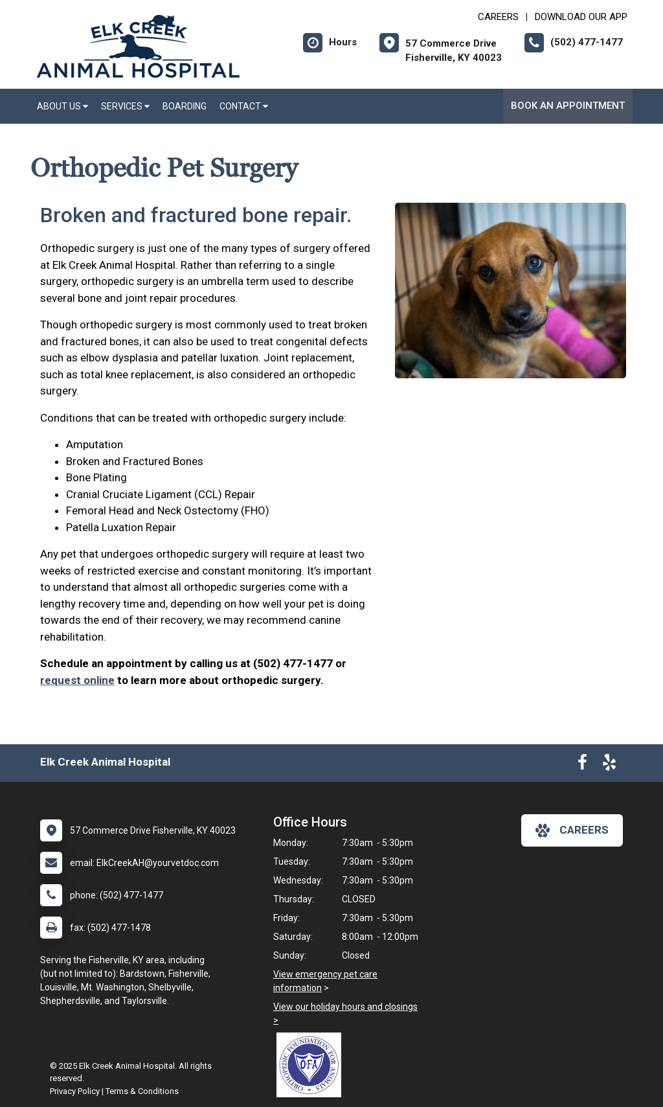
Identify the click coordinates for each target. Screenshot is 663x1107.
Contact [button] (243, 106)
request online (77, 680)
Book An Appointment (568, 105)
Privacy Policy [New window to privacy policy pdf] (75, 1091)
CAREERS (498, 17)
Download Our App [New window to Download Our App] (581, 17)
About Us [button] (62, 106)
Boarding (185, 106)
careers (572, 830)
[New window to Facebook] (582, 765)
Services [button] (125, 106)
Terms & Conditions (142, 1091)
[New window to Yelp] (609, 765)
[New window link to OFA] (312, 1065)
